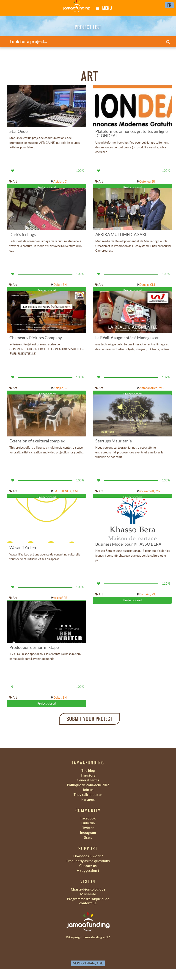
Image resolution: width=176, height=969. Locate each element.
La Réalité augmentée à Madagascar (127, 337)
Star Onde (18, 131)
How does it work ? (88, 856)
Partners (88, 799)
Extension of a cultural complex (37, 441)
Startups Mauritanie (113, 441)
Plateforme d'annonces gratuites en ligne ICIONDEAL (131, 133)
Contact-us (88, 866)
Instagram (88, 833)
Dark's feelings (22, 234)
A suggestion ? (88, 870)
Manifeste (88, 894)
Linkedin (88, 823)
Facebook (88, 818)
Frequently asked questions (88, 861)
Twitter (88, 828)
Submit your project (89, 718)
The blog (88, 770)
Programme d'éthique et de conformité (88, 901)
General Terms (88, 780)
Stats (88, 837)
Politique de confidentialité (88, 785)
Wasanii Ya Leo (22, 547)
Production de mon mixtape (34, 647)
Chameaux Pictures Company (35, 337)
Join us (88, 790)
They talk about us (88, 795)
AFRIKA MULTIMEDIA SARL (121, 234)
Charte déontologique (88, 889)
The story (88, 775)
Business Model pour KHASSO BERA (128, 544)
